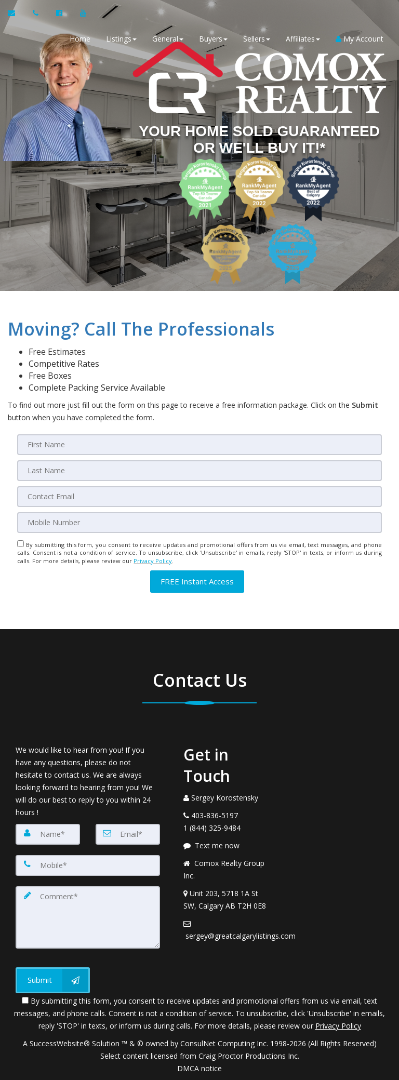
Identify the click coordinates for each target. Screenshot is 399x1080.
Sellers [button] (256, 39)
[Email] (199, 496)
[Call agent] (36, 13)
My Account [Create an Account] (359, 39)
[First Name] (199, 444)
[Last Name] (199, 470)
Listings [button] (121, 39)
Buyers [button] (213, 39)
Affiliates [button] (303, 39)
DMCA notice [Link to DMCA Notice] (199, 1068)
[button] (197, 581)
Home (80, 39)
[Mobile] (199, 522)
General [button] (167, 39)
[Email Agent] (16, 13)
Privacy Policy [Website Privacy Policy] (153, 561)
